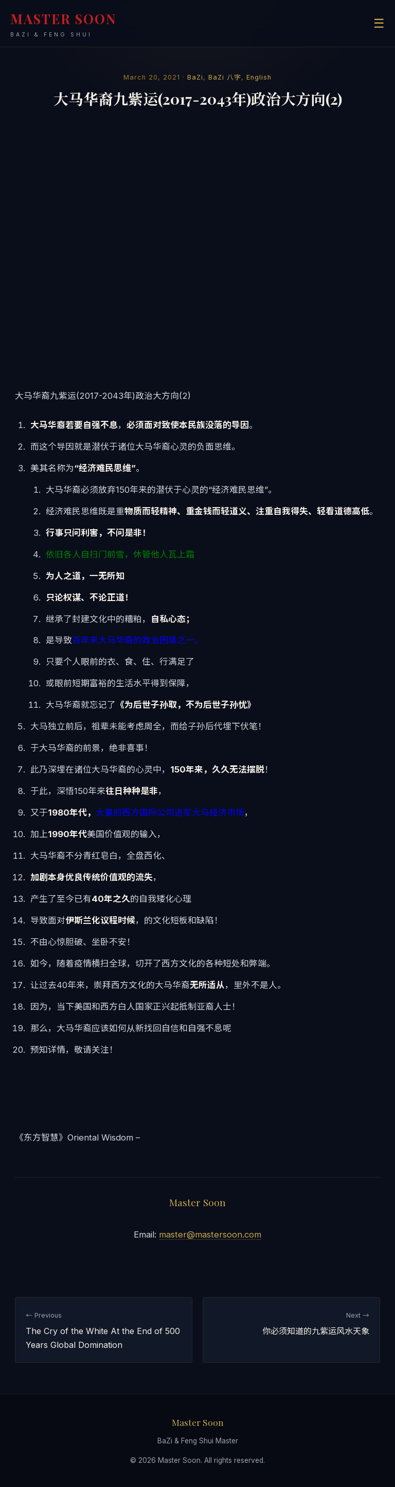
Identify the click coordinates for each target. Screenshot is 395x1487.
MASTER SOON (63, 24)
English (259, 77)
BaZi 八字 (224, 77)
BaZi (195, 77)
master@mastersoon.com (210, 1234)
